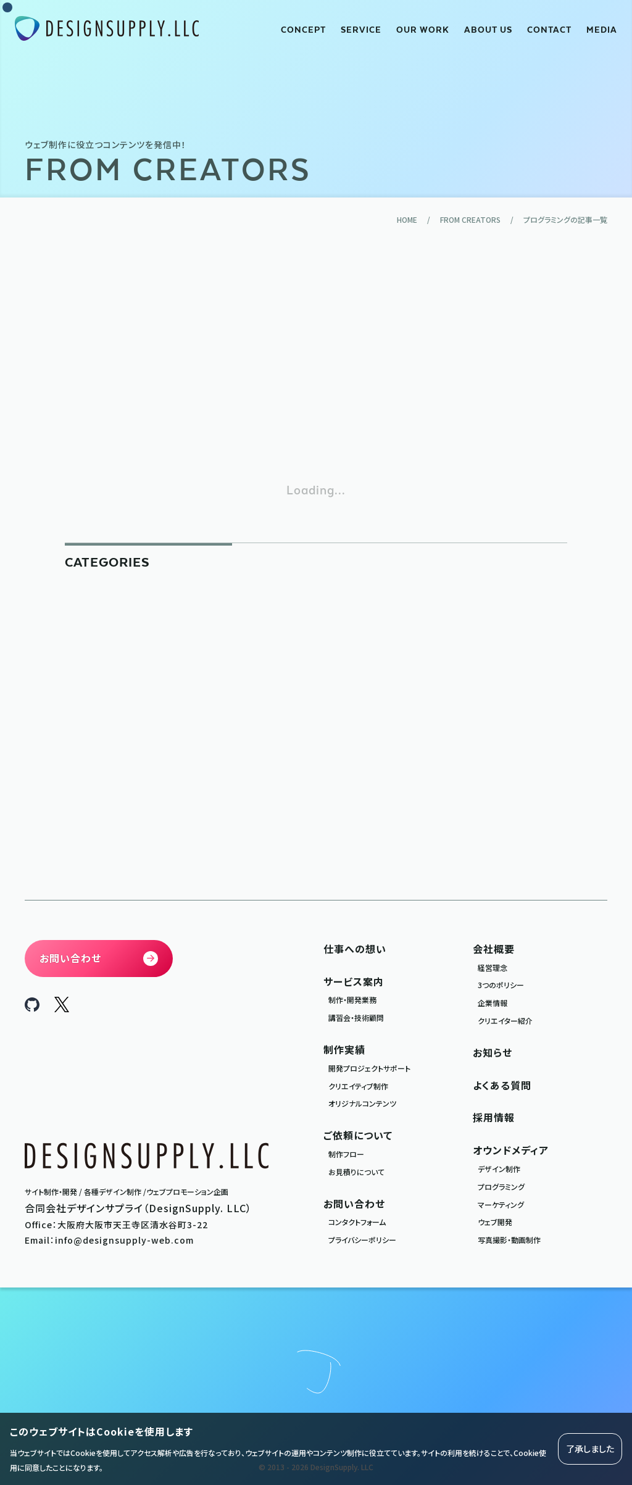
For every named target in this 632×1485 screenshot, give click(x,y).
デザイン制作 (499, 1168)
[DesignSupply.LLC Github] (32, 1007)
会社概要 (494, 948)
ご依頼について (358, 1135)
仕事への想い (354, 948)
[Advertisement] (316, 353)
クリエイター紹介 (505, 1020)
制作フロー (346, 1154)
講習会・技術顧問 (356, 1017)
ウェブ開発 (495, 1222)
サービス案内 (353, 981)
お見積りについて (356, 1172)
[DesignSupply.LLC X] (61, 1007)
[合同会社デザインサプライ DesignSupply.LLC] (107, 28)
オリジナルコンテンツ (362, 1103)
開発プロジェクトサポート (369, 1068)
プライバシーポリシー (362, 1239)
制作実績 (344, 1049)
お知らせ (492, 1052)
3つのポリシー (501, 985)
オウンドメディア (511, 1149)
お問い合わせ (354, 1203)
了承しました (590, 1448)
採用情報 (494, 1117)
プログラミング (501, 1186)
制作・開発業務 (352, 999)
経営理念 (492, 967)
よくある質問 (502, 1085)
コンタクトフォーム (357, 1222)
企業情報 (492, 1002)
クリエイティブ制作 (358, 1086)
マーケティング (501, 1204)
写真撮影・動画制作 (509, 1239)
